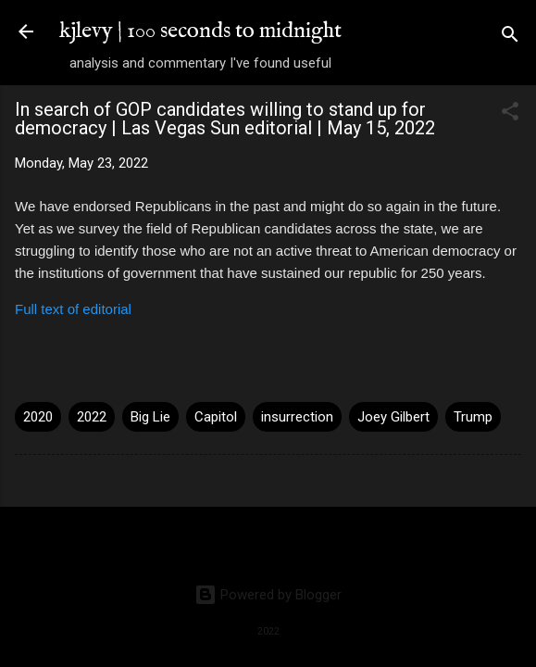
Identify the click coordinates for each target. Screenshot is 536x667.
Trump (473, 417)
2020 (38, 417)
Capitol (215, 417)
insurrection (297, 417)
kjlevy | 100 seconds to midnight (200, 31)
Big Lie (150, 417)
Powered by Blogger (268, 594)
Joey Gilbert (393, 417)
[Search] (510, 37)
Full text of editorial (73, 309)
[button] (510, 114)
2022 (91, 417)
